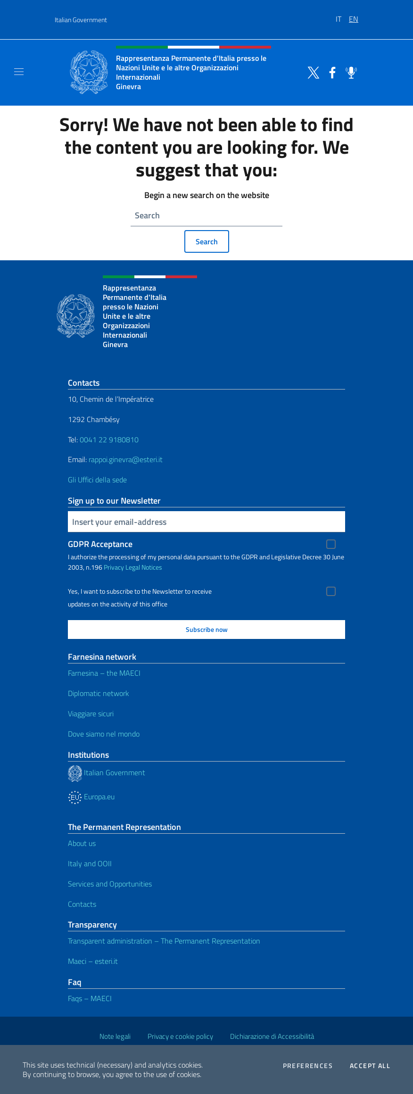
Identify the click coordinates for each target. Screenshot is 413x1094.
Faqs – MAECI (90, 998)
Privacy (114, 567)
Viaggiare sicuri (91, 713)
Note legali (115, 1036)
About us (82, 843)
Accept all (370, 1065)
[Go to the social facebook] (330, 71)
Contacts (82, 904)
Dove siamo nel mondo (104, 733)
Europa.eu (91, 796)
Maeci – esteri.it (93, 961)
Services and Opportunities (110, 883)
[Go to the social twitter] (311, 71)
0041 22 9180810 (110, 439)
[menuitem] (342, 15)
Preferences (308, 1065)
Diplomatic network (98, 693)
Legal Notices (143, 567)
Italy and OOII (90, 863)
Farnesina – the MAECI (104, 673)
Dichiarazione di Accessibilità (272, 1036)
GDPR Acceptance (100, 544)
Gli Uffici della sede (97, 479)
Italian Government (81, 20)
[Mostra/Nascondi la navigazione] (19, 71)
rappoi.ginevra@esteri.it (126, 459)
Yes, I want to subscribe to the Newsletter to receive (140, 591)
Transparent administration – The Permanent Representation (164, 940)
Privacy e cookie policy (180, 1036)
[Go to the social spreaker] (348, 71)
